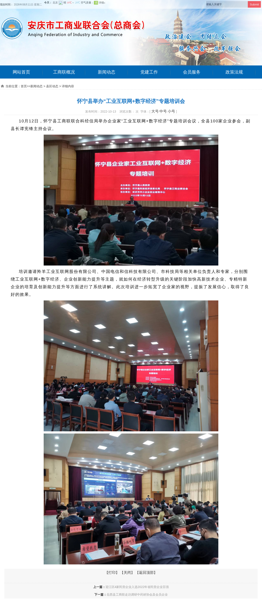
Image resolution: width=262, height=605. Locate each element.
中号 (163, 111)
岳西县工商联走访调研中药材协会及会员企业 (137, 594)
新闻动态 (106, 72)
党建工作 (149, 72)
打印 (112, 573)
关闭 (127, 573)
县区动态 (52, 86)
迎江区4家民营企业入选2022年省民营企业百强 (137, 587)
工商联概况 (64, 72)
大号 (155, 111)
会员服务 (191, 72)
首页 (24, 86)
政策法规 (234, 72)
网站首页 (21, 72)
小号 (171, 111)
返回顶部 (146, 573)
